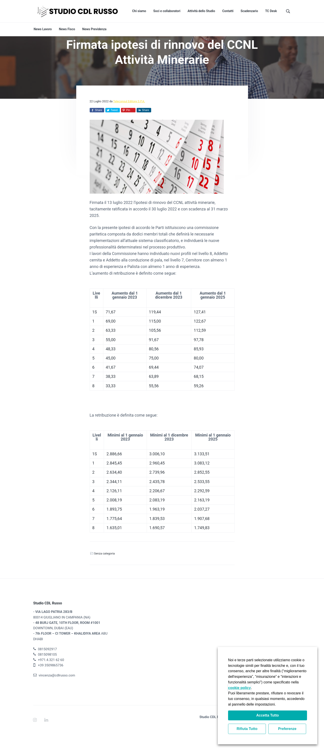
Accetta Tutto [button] (267, 715)
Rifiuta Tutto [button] (247, 729)
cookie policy (239, 688)
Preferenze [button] (287, 729)
